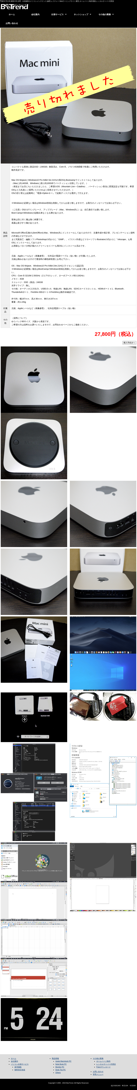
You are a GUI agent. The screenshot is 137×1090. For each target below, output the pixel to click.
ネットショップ (81, 14)
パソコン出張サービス (20, 1064)
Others (58, 1073)
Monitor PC (59, 1067)
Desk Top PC (60, 1070)
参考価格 (18, 1067)
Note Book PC (61, 1064)
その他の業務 (104, 14)
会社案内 (35, 14)
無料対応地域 (19, 1070)
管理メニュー (98, 1074)
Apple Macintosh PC (63, 1061)
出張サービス (57, 14)
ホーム (12, 14)
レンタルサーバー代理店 (106, 1064)
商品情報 (55, 1058)
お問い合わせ (12, 23)
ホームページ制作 (103, 1061)
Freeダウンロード (103, 1067)
